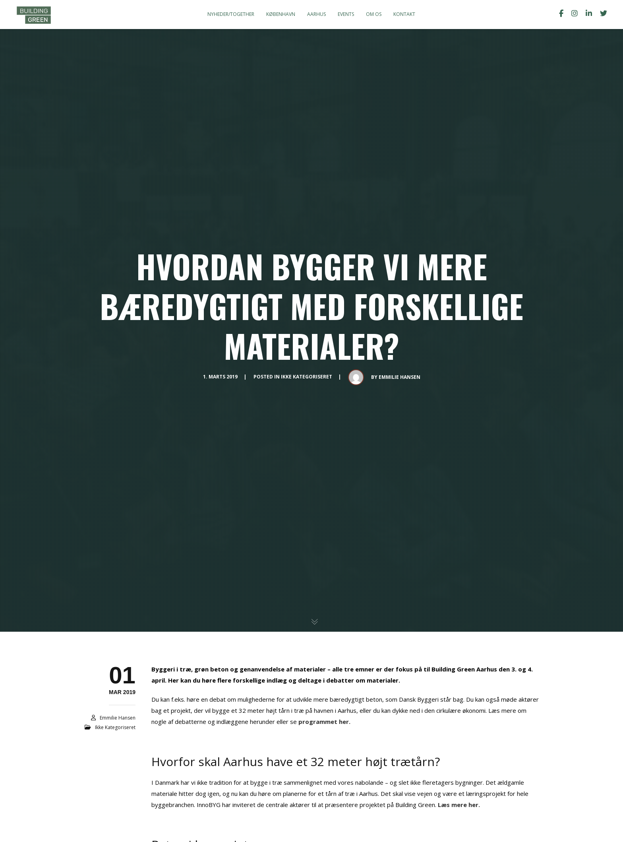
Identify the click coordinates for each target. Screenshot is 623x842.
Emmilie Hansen (399, 377)
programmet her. (324, 722)
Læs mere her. (459, 805)
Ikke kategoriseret (306, 376)
